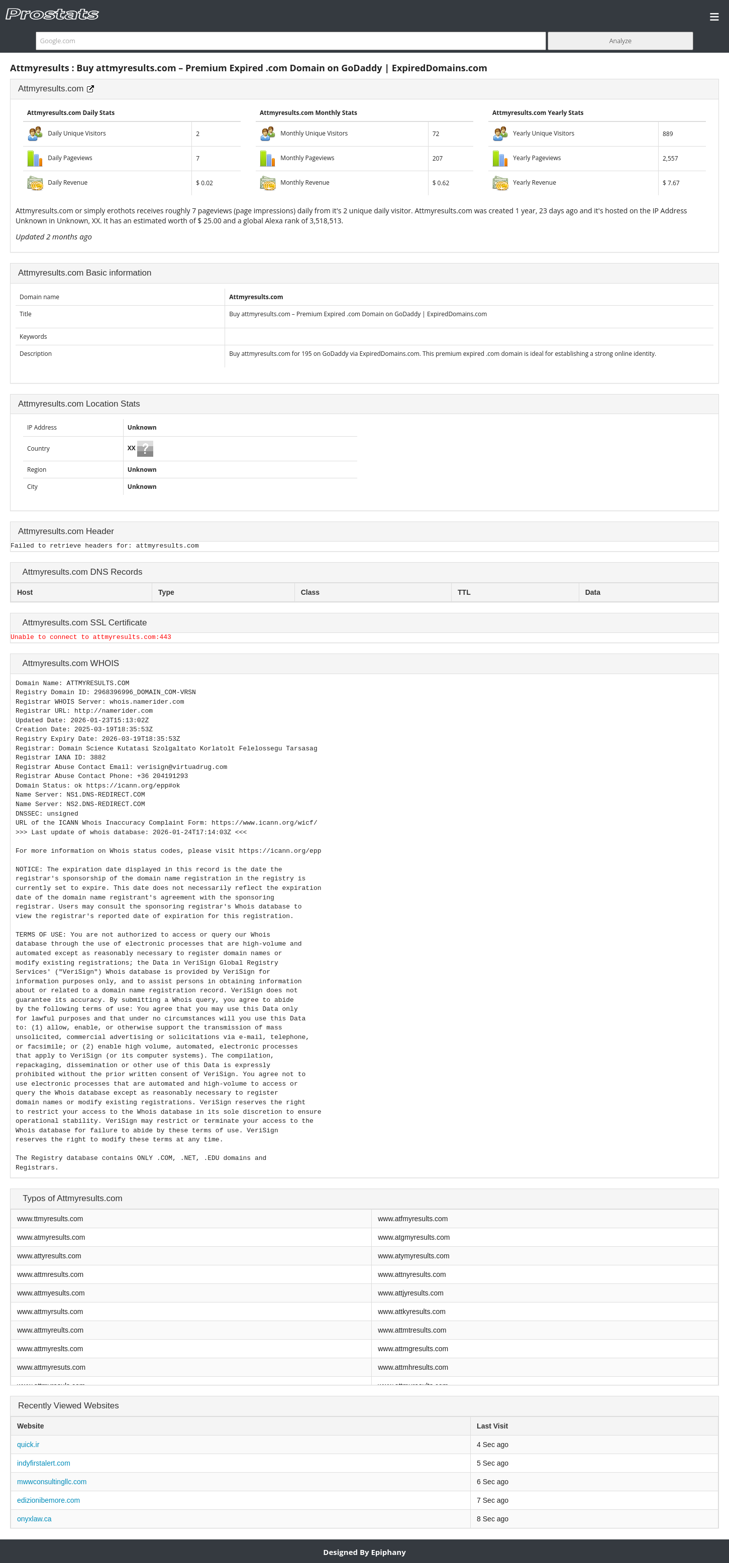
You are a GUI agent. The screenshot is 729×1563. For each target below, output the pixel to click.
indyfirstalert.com (43, 1463)
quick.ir (28, 1445)
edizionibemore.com (48, 1500)
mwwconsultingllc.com (51, 1482)
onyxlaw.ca (34, 1519)
